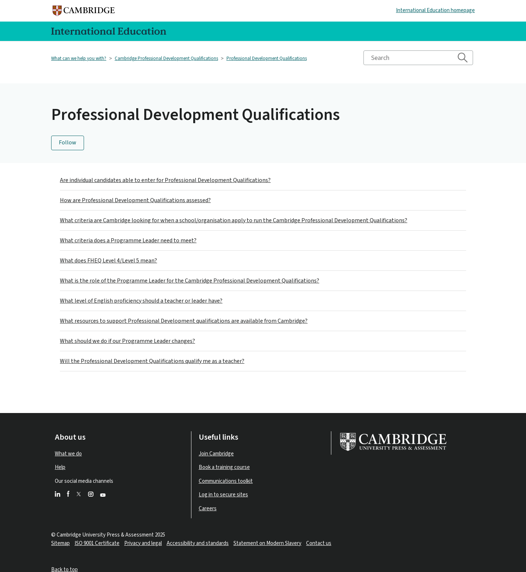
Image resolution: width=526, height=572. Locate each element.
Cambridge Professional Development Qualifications (166, 58)
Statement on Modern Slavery (267, 543)
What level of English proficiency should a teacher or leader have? (141, 301)
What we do (68, 454)
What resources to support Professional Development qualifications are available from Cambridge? (184, 321)
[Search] (418, 57)
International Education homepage (435, 10)
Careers (208, 508)
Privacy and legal (143, 543)
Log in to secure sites (223, 495)
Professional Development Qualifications (266, 58)
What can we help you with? (78, 58)
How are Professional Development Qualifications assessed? (135, 200)
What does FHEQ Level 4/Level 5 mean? (108, 261)
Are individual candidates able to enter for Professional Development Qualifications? (165, 180)
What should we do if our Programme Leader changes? (127, 341)
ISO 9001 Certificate (97, 543)
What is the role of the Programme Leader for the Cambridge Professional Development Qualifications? (189, 281)
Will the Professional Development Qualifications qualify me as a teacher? (152, 361)
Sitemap (60, 543)
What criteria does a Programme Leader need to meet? (128, 240)
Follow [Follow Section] (67, 143)
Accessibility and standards (198, 543)
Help (60, 467)
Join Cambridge (216, 454)
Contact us (318, 543)
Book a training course (224, 467)
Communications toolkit (226, 481)
